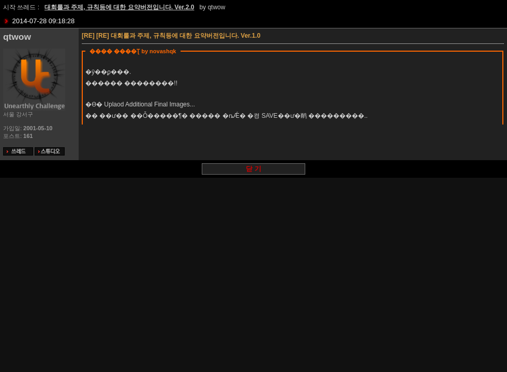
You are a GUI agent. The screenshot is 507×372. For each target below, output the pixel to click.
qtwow (216, 7)
